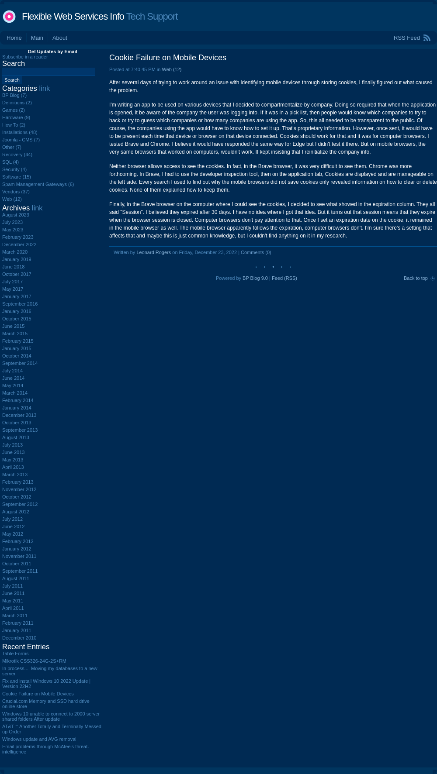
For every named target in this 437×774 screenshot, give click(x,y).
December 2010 (19, 637)
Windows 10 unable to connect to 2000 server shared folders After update (51, 716)
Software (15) (16, 176)
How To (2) (13, 124)
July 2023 (12, 222)
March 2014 (15, 393)
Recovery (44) (17, 154)
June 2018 (13, 266)
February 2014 (18, 400)
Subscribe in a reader (25, 56)
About (59, 37)
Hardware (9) (16, 117)
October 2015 (16, 318)
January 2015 (16, 348)
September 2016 (20, 303)
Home (14, 37)
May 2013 (12, 459)
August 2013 (15, 437)
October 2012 (16, 496)
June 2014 (13, 378)
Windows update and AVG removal (39, 739)
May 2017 (12, 289)
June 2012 (13, 526)
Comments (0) (256, 252)
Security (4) (14, 169)
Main (37, 37)
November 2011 (19, 556)
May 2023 (12, 229)
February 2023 (18, 237)
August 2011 (15, 578)
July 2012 (12, 519)
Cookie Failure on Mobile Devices (167, 57)
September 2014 (20, 363)
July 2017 (12, 281)
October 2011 (16, 563)
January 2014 (16, 407)
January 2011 (16, 630)
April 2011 (13, 608)
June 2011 (13, 593)
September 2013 (20, 430)
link (44, 88)
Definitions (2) (17, 102)
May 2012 (12, 534)
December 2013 (19, 415)
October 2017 (16, 274)
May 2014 (12, 385)
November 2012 (19, 489)
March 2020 (15, 252)
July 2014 (12, 370)
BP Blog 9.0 (255, 278)
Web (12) (171, 69)
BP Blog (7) (14, 95)
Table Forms (15, 653)
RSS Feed (407, 37)
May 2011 (12, 600)
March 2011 (15, 615)
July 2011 (12, 585)
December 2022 (19, 244)
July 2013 (12, 444)
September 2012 (20, 504)
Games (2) (13, 110)
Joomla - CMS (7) (21, 139)
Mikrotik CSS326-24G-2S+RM (34, 661)
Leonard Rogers (153, 252)
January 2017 (16, 296)
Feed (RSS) (284, 278)
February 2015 (18, 341)
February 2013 (18, 482)
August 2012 (15, 511)
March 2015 (15, 333)
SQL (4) (10, 162)
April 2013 (13, 467)
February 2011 (18, 623)
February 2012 (18, 541)
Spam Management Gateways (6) (38, 184)
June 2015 (13, 326)
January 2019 (16, 259)
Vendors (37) (16, 191)
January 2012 (16, 548)
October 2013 (16, 422)
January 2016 (16, 311)
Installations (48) (20, 132)
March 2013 (15, 474)
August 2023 (15, 214)
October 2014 (16, 355)
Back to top (416, 278)
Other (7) (11, 147)
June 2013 (13, 452)
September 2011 (20, 571)
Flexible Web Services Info (73, 16)
